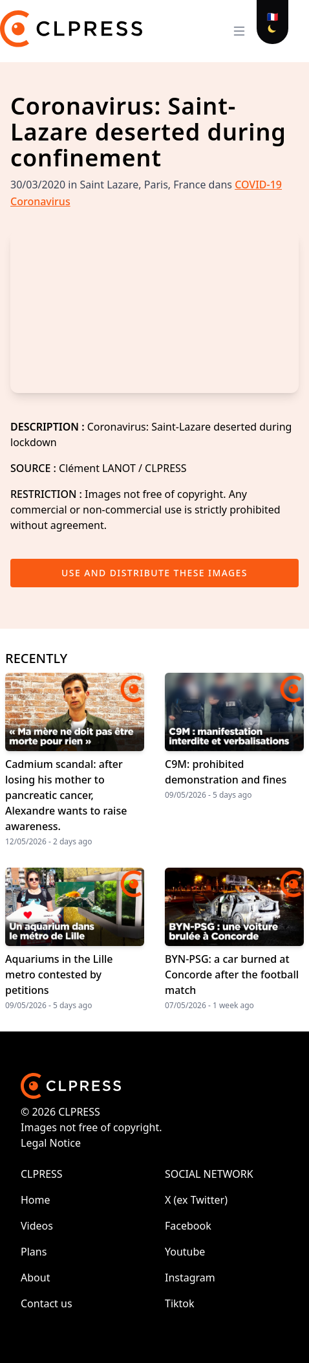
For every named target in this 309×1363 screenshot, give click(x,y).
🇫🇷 (272, 16)
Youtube (185, 1252)
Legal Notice (51, 1143)
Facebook (188, 1226)
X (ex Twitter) (196, 1200)
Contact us (46, 1303)
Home (35, 1200)
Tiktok (180, 1303)
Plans (34, 1252)
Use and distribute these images (154, 573)
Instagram (190, 1277)
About (35, 1277)
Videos (37, 1226)
